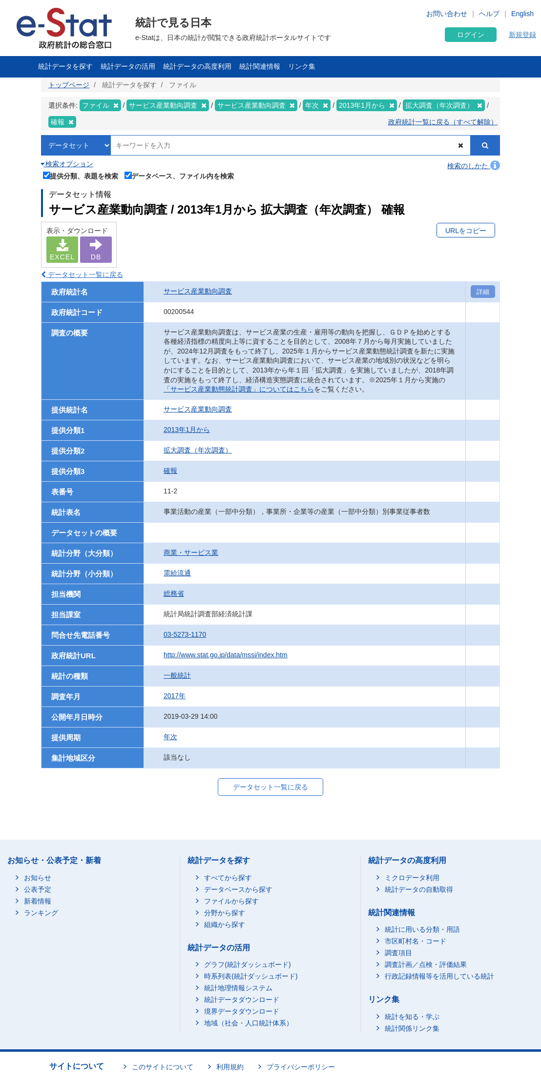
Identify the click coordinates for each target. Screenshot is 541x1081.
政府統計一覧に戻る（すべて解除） (443, 122)
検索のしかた (473, 166)
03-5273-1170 (185, 634)
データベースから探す (238, 889)
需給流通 (177, 573)
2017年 (175, 696)
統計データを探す (65, 66)
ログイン (470, 35)
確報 (170, 470)
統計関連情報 (259, 66)
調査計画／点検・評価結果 (426, 964)
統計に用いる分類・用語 (422, 929)
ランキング (41, 912)
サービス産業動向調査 (198, 291)
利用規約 (230, 1066)
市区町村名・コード (415, 941)
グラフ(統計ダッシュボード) (247, 964)
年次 (170, 737)
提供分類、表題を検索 (80, 175)
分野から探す (224, 912)
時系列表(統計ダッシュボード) (250, 976)
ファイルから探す (231, 901)
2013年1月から (187, 429)
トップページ (68, 85)
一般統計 (177, 675)
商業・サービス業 (191, 552)
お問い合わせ (446, 13)
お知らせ (37, 877)
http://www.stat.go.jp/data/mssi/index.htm (226, 655)
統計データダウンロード (241, 999)
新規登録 (522, 35)
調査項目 (398, 952)
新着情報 (37, 901)
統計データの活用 (128, 66)
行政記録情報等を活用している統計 (439, 976)
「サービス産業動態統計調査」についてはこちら (239, 389)
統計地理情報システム (238, 987)
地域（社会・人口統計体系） (248, 1023)
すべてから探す (228, 877)
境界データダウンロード (241, 1011)
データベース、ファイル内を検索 (179, 175)
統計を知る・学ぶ (412, 1016)
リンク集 (301, 66)
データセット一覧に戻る (82, 274)
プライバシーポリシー (301, 1066)
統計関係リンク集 (412, 1028)
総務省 (174, 593)
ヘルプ (489, 13)
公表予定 (37, 889)
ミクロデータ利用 (412, 877)
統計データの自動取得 (419, 889)
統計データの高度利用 (197, 66)
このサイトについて (162, 1066)
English (522, 13)
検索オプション (67, 163)
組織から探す (224, 924)
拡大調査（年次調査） (198, 450)
